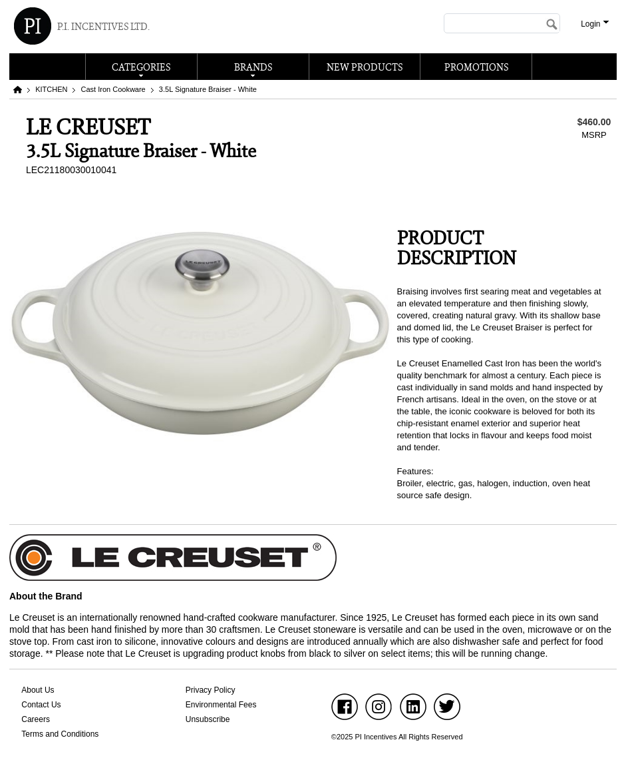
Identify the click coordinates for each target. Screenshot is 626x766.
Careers (35, 719)
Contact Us (41, 704)
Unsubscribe (208, 719)
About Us (37, 690)
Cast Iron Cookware (113, 89)
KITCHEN (51, 89)
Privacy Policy (210, 690)
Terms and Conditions (59, 734)
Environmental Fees (221, 704)
